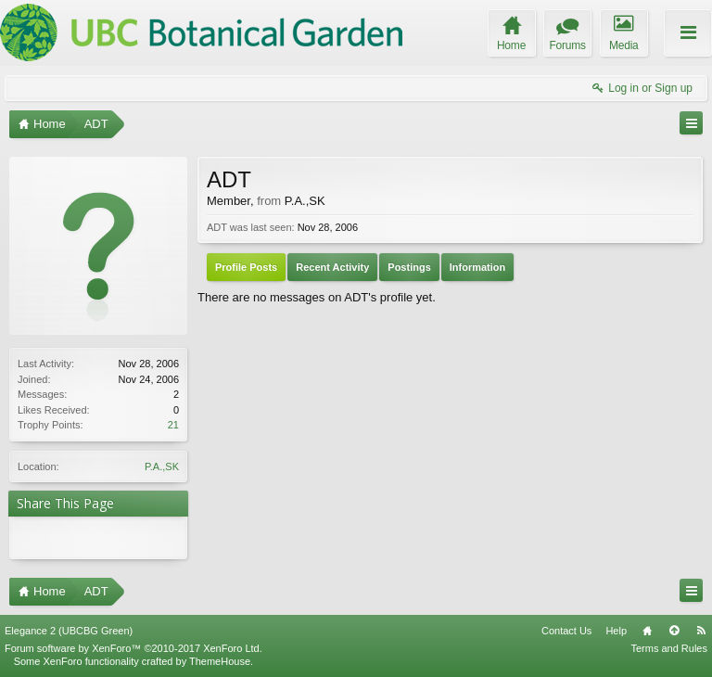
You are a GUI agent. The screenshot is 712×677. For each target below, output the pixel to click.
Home (647, 630)
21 (173, 424)
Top (674, 630)
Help (616, 630)
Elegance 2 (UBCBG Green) (69, 630)
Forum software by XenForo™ (133, 648)
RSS (700, 630)
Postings (409, 267)
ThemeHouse (219, 661)
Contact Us (566, 630)
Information (478, 267)
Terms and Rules (668, 648)
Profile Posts (246, 267)
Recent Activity (332, 267)
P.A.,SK (162, 466)
